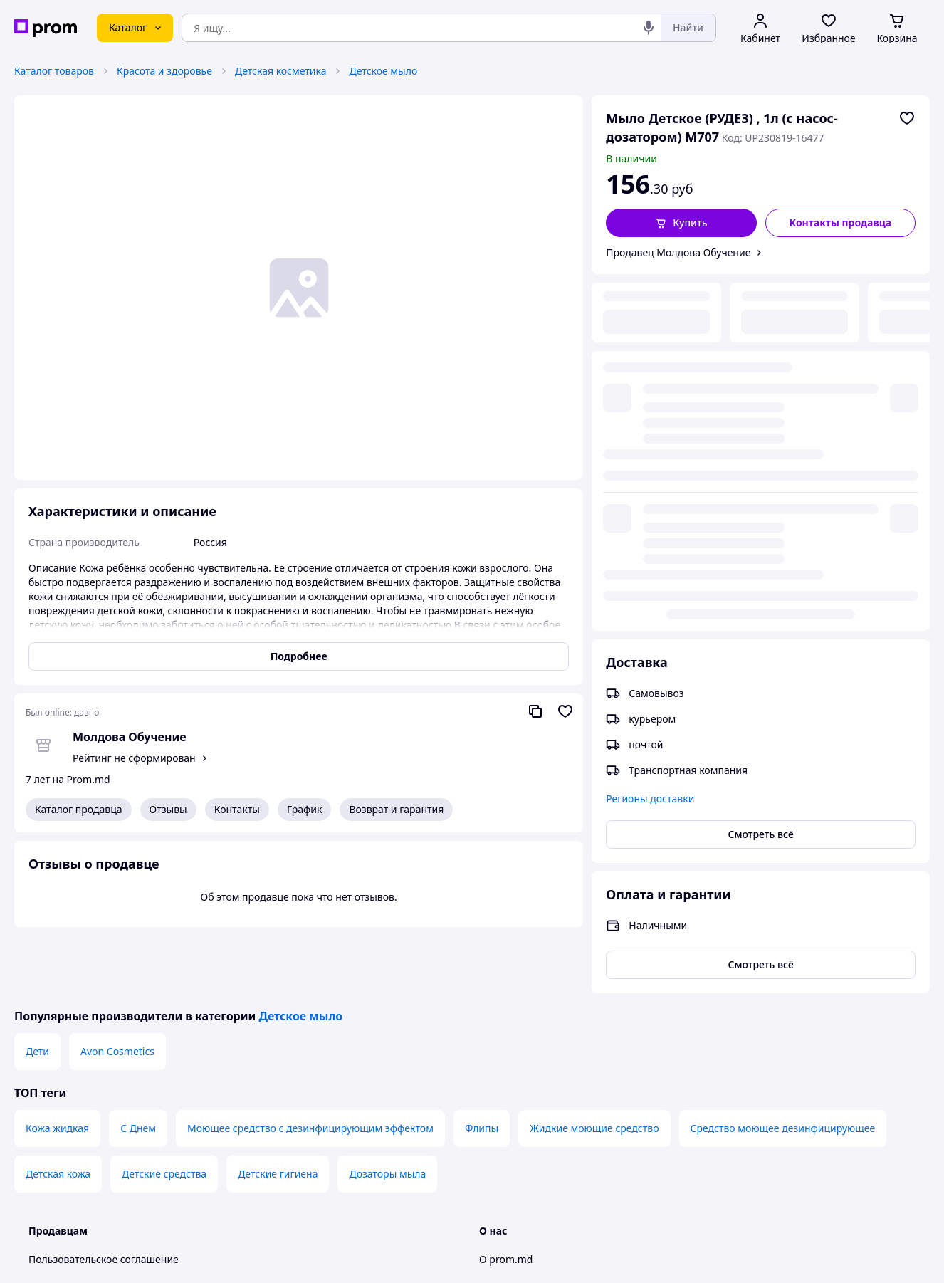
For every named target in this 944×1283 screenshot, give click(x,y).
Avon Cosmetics (117, 985)
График (304, 809)
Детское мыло (383, 71)
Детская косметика (281, 71)
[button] (681, 223)
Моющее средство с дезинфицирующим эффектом (310, 1062)
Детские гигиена (278, 1107)
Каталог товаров (54, 71)
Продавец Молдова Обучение (678, 252)
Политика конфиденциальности (105, 1221)
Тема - (312, 1260)
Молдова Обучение (130, 737)
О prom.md (506, 1193)
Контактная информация (539, 1221)
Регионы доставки (650, 442)
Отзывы (168, 809)
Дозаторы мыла (387, 1107)
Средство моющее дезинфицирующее (783, 1062)
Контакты (237, 809)
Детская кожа (58, 1107)
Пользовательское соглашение (103, 1193)
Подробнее (299, 656)
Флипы (481, 1062)
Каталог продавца (78, 809)
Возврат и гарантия (396, 809)
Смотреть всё (761, 477)
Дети (37, 985)
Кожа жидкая (57, 1062)
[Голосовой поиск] (648, 27)
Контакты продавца (841, 222)
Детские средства (164, 1107)
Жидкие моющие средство (594, 1062)
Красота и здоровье (164, 71)
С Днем (138, 1062)
